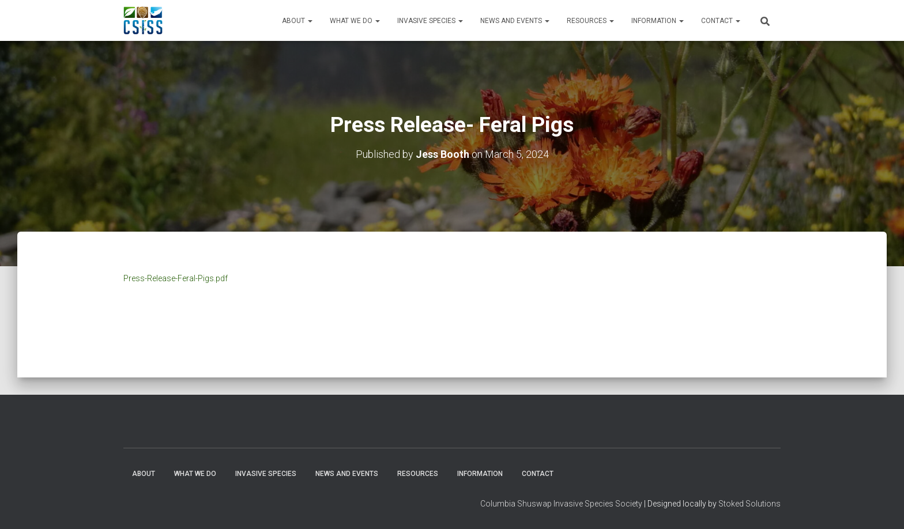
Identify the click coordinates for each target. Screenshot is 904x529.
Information (657, 21)
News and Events (514, 21)
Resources (590, 21)
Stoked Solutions (749, 503)
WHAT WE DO (355, 21)
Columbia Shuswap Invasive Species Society (561, 503)
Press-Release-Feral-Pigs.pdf (175, 278)
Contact (720, 21)
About (297, 21)
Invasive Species (430, 21)
